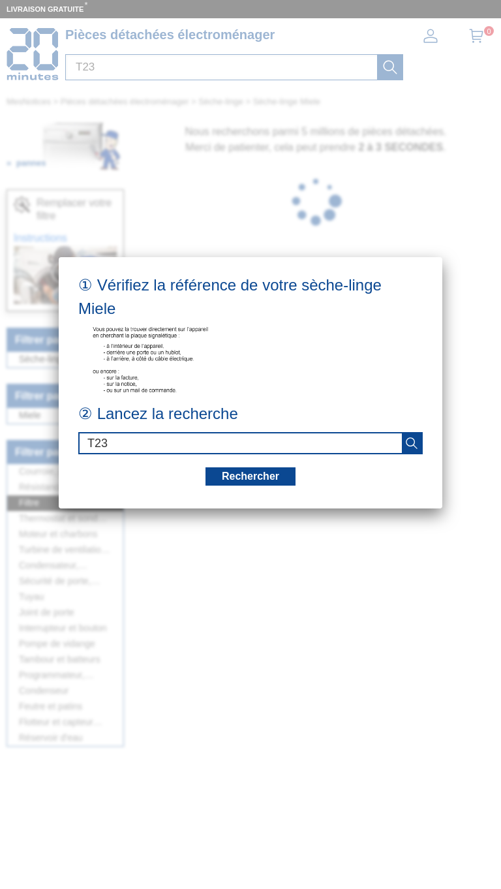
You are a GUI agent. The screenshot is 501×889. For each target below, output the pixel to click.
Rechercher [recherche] (250, 476)
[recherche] (411, 443)
